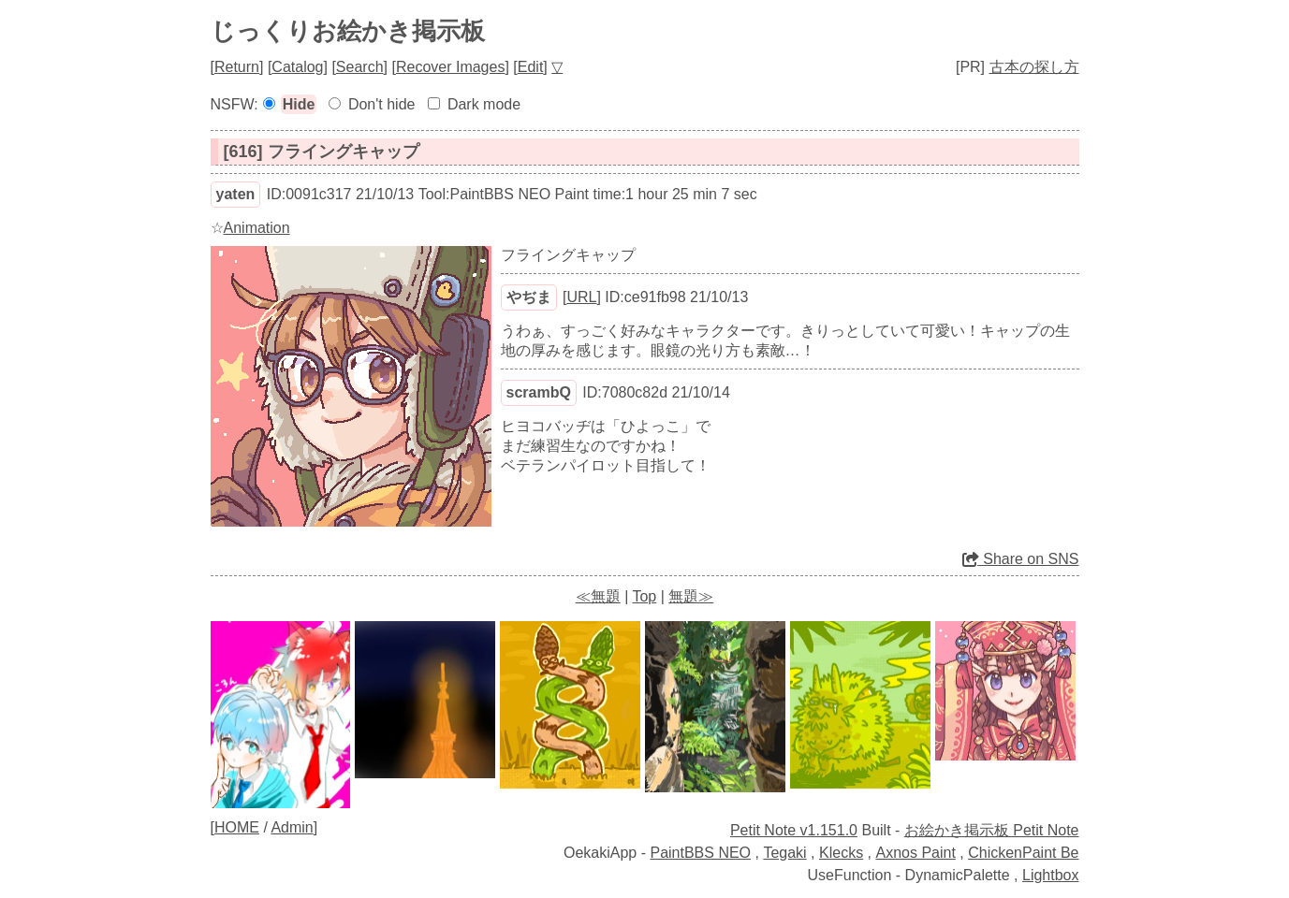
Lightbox (1050, 875)
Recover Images (450, 67)
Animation (257, 228)
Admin (292, 827)
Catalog (297, 67)
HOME (236, 827)
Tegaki (784, 853)
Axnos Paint (915, 853)
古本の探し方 (1034, 67)
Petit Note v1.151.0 (793, 830)
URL (581, 297)
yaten (236, 194)
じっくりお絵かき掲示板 (348, 31)
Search (360, 67)
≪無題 (598, 596)
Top (644, 596)
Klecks (841, 853)
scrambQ (538, 392)
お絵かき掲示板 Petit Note (991, 830)
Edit (531, 67)
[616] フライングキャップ (321, 151)
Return (236, 67)
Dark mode (483, 104)
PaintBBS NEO (700, 853)
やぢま (528, 297)
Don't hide (382, 104)
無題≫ (690, 596)
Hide (299, 104)
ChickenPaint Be (1023, 853)
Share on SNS (1020, 559)
